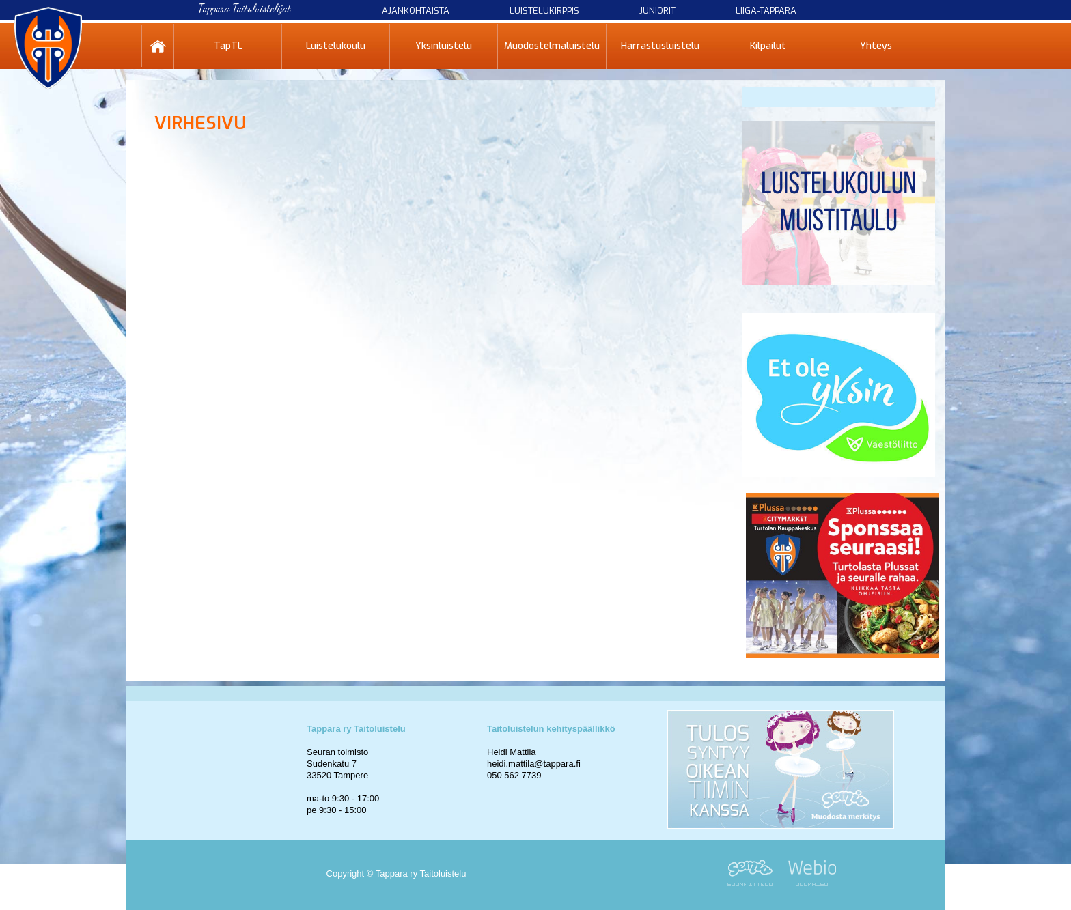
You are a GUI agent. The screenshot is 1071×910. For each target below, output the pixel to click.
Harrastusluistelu (660, 46)
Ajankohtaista (415, 10)
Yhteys (876, 46)
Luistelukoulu (335, 46)
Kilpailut (768, 46)
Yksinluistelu (443, 46)
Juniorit (657, 10)
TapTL (228, 46)
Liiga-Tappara (766, 10)
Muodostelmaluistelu (552, 46)
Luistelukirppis (544, 10)
